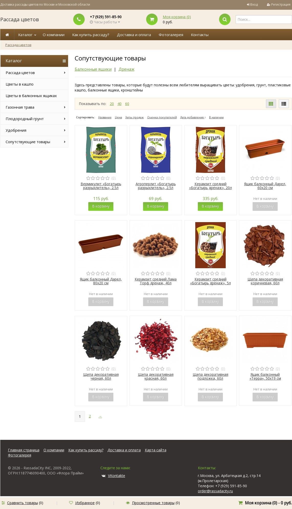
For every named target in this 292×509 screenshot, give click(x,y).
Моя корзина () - (268, 503)
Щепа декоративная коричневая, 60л (265, 281)
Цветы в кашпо (20, 84)
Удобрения (16, 130)
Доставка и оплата (134, 34)
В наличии (216, 117)
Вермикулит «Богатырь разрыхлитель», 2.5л (101, 185)
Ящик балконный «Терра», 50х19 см (265, 376)
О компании (53, 34)
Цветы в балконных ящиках (31, 95)
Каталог (25, 34)
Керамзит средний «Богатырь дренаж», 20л (210, 185)
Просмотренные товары (153, 502)
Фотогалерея (171, 34)
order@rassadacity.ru (215, 491)
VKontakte (113, 475)
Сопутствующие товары (28, 141)
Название (105, 117)
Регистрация (280, 4)
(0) (113, 177)
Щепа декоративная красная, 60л (156, 376)
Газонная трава (20, 107)
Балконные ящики (93, 69)
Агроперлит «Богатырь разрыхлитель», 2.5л (156, 185)
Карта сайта (155, 450)
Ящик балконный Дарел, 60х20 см (265, 185)
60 (127, 103)
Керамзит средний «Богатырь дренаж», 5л (210, 281)
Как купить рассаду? (90, 34)
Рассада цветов (19, 19)
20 (112, 103)
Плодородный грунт (25, 118)
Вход (254, 4)
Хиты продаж (134, 117)
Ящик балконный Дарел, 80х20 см (101, 281)
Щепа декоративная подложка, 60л (210, 376)
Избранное (85, 502)
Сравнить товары (22, 502)
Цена (118, 117)
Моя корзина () (177, 16)
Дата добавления (192, 117)
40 (119, 103)
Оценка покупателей (162, 117)
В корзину (101, 206)
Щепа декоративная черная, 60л (101, 376)
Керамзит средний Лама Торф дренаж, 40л (156, 281)
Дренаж (126, 69)
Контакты (200, 34)
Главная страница (23, 450)
